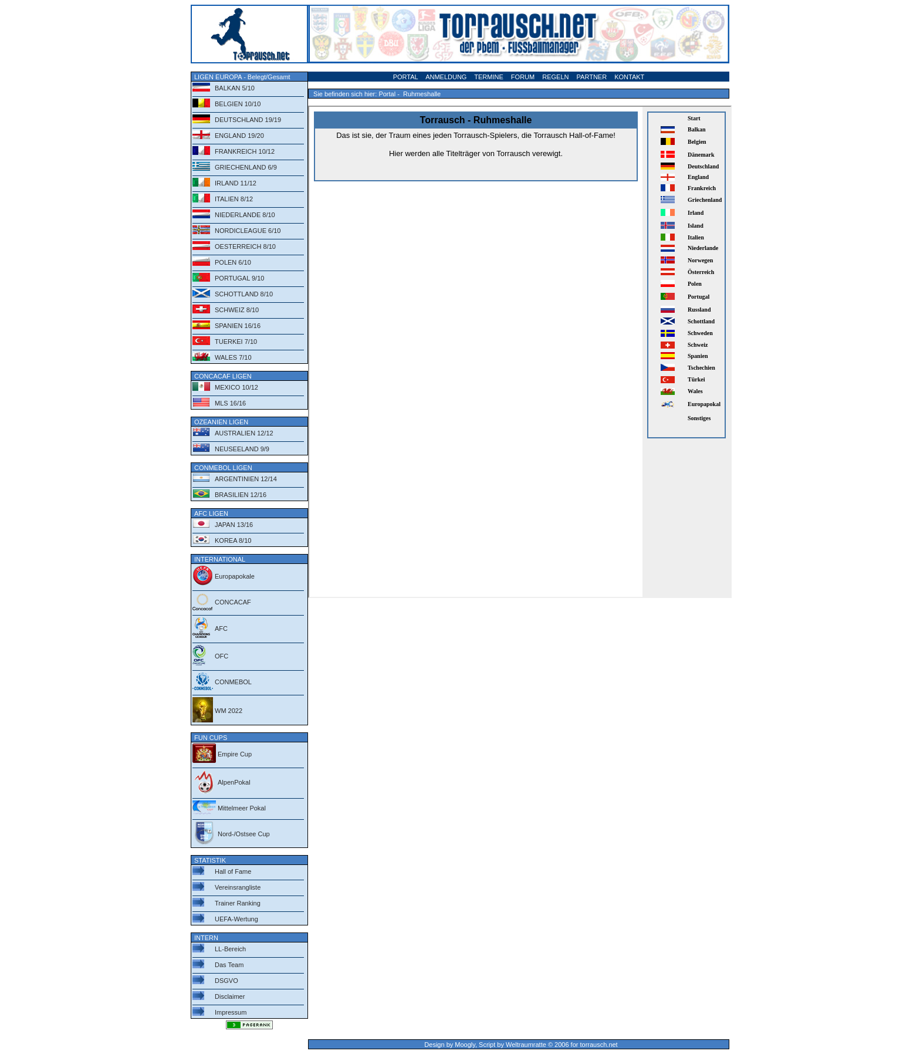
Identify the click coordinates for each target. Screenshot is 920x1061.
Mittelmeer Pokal (242, 808)
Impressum (230, 1012)
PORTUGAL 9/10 (239, 278)
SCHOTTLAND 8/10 (244, 294)
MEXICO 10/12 (236, 387)
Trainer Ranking (238, 903)
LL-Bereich (230, 948)
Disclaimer (230, 996)
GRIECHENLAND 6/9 (246, 167)
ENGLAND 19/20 (239, 135)
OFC (221, 656)
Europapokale (235, 576)
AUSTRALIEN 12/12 (244, 433)
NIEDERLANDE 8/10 (245, 214)
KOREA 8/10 (233, 540)
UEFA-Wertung (236, 919)
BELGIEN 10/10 (238, 103)
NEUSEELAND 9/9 (242, 448)
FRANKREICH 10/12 (245, 151)
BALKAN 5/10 (235, 88)
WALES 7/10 (233, 357)
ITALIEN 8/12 (234, 198)
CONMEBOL (233, 681)
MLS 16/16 (230, 403)
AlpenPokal (234, 782)
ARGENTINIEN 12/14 (246, 478)
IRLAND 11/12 (235, 183)
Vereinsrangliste (238, 887)
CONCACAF (233, 602)
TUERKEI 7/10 (236, 341)
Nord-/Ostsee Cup (244, 833)
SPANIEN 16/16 (238, 325)
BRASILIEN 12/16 (240, 494)
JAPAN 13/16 (234, 524)
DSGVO (226, 980)
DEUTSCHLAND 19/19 (248, 119)
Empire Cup (235, 754)
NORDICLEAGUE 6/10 (247, 230)
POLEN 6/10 (233, 262)
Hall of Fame (233, 871)
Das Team (229, 964)
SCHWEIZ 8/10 (237, 309)
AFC (221, 628)
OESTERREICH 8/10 (245, 246)
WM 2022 (228, 710)
